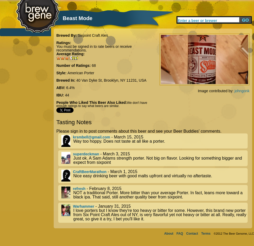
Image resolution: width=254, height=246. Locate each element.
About (168, 233)
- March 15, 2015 (154, 141)
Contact (192, 233)
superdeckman (86, 154)
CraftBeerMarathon (90, 172)
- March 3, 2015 (154, 158)
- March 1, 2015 (154, 176)
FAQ (179, 233)
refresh (79, 189)
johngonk (242, 91)
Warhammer (83, 206)
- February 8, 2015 (154, 193)
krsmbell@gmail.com (91, 137)
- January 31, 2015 (154, 212)
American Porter (80, 73)
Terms (206, 233)
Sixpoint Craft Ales (93, 35)
